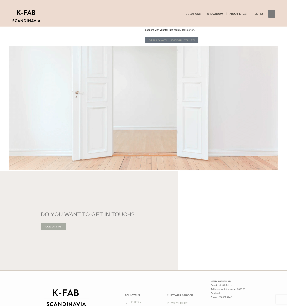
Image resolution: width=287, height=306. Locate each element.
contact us (53, 238)
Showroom (215, 13)
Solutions (193, 13)
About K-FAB (238, 13)
